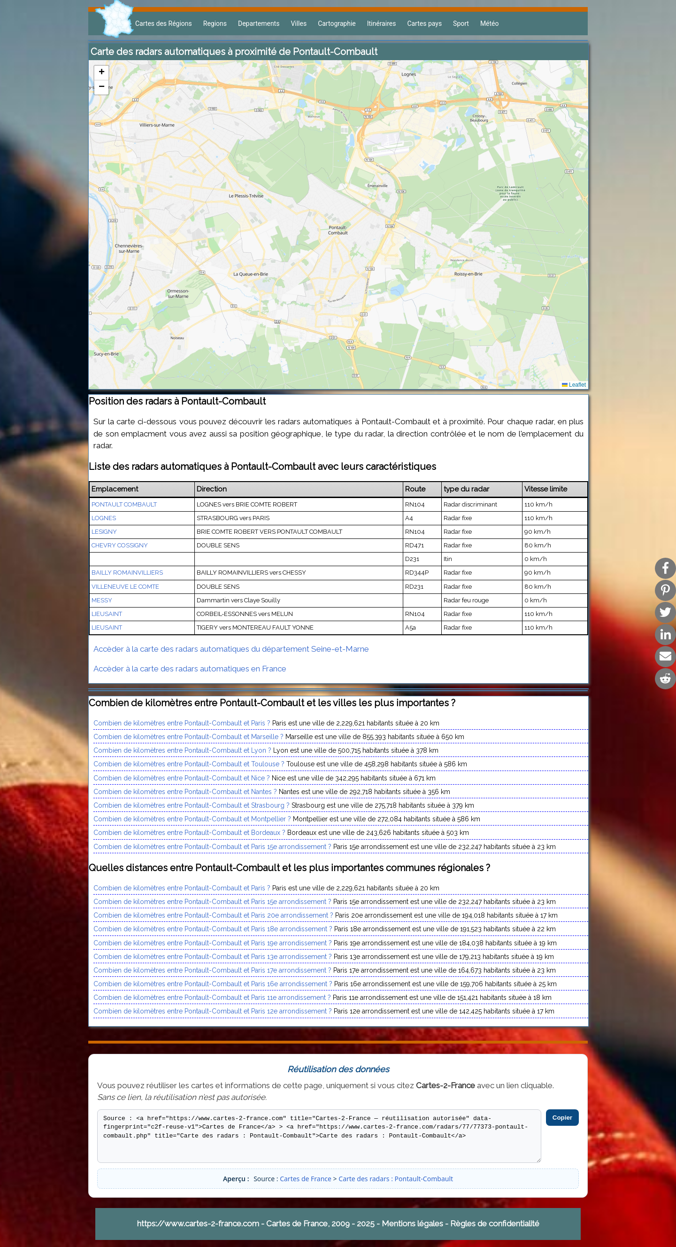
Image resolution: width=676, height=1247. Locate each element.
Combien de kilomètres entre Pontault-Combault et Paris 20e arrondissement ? (213, 915)
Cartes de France (305, 1178)
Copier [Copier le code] (562, 1117)
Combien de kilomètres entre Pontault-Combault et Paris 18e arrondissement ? (212, 929)
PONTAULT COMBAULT (124, 504)
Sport (461, 23)
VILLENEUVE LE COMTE (125, 586)
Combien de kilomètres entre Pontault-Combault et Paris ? (181, 723)
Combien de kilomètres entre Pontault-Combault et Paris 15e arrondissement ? (212, 846)
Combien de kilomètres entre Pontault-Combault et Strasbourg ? (191, 805)
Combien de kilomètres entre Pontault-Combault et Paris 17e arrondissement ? (212, 970)
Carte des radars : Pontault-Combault (395, 1178)
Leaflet (574, 385)
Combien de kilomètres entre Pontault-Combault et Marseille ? (188, 736)
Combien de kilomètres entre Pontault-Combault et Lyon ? (182, 750)
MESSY (102, 600)
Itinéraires (381, 23)
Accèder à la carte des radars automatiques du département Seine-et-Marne (231, 649)
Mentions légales (412, 1223)
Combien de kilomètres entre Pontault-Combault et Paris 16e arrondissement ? (212, 984)
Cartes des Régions (163, 23)
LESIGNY (104, 531)
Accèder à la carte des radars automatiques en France (189, 668)
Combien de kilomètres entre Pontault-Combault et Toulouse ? (188, 764)
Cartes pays (424, 23)
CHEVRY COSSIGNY (120, 545)
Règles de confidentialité (494, 1223)
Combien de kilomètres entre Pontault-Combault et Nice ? (181, 778)
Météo (489, 23)
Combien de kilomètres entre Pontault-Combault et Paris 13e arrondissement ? (212, 956)
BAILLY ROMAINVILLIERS (127, 572)
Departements (258, 23)
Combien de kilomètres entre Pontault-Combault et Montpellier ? (192, 819)
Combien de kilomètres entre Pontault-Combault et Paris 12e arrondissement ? (212, 1011)
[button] (101, 73)
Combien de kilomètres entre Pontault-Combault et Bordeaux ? (189, 832)
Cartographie (337, 23)
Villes (299, 23)
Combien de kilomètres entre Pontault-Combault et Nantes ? (185, 791)
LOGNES (104, 518)
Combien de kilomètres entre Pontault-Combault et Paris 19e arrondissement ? (212, 943)
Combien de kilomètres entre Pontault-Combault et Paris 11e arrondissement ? (212, 997)
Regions (215, 23)
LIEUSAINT (107, 613)
